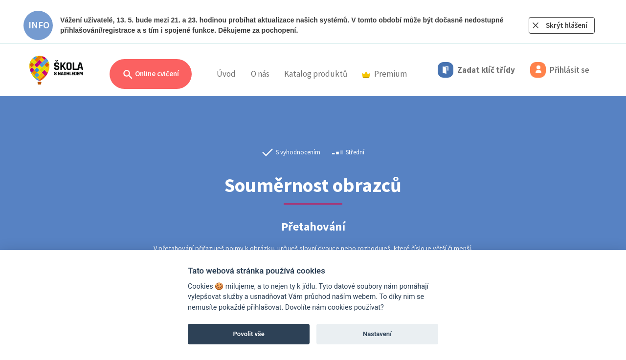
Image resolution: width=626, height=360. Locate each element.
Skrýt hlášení (566, 25)
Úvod (226, 73)
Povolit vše (249, 334)
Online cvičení (150, 74)
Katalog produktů (315, 73)
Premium (384, 73)
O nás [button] (260, 73)
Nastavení (377, 334)
